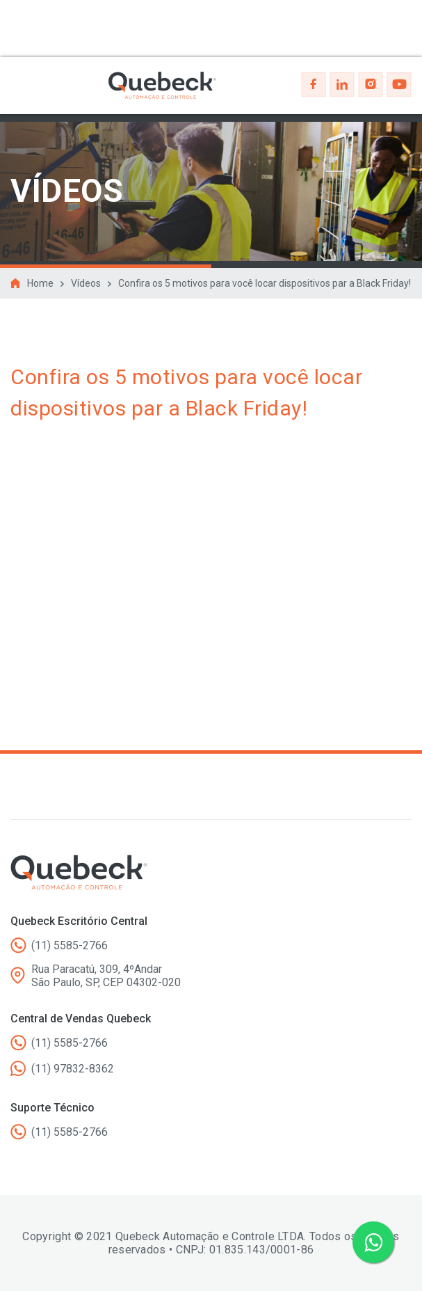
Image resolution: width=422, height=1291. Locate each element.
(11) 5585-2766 (69, 945)
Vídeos (86, 283)
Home (40, 283)
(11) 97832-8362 (72, 1068)
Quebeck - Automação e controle (162, 85)
